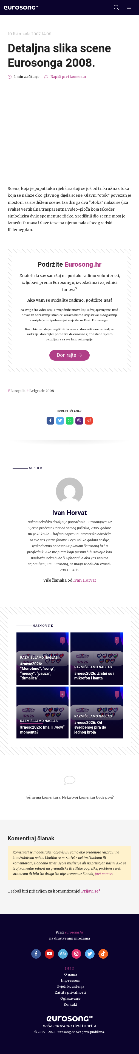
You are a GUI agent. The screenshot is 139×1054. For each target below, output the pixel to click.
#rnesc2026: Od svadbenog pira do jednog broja (90, 727)
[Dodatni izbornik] (129, 8)
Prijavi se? (90, 891)
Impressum (70, 980)
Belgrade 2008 (41, 391)
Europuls (17, 391)
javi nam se (103, 874)
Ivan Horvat (84, 580)
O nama (70, 974)
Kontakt (70, 1004)
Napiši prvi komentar (68, 77)
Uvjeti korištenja (70, 986)
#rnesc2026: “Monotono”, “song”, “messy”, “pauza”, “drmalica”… (38, 671)
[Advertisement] (69, 132)
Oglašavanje (70, 998)
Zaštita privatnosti (70, 992)
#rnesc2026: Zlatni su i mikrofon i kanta (94, 676)
